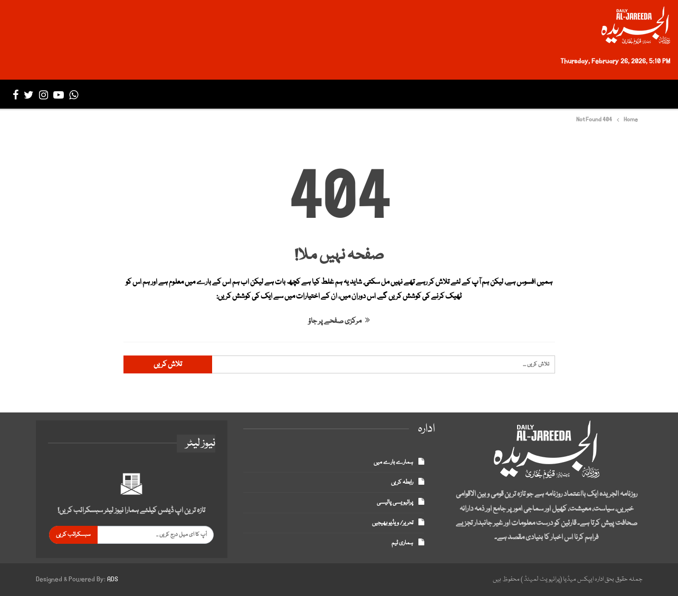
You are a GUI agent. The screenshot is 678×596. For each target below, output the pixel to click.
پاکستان (554, 95)
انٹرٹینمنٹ (373, 95)
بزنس (460, 95)
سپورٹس (421, 95)
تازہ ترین (596, 95)
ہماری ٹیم (402, 543)
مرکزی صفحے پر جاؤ (339, 321)
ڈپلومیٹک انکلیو (310, 95)
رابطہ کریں (402, 482)
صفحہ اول (642, 95)
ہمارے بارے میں (393, 462)
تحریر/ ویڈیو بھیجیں (392, 522)
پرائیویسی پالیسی (395, 502)
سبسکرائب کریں (73, 534)
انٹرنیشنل (501, 95)
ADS (112, 579)
